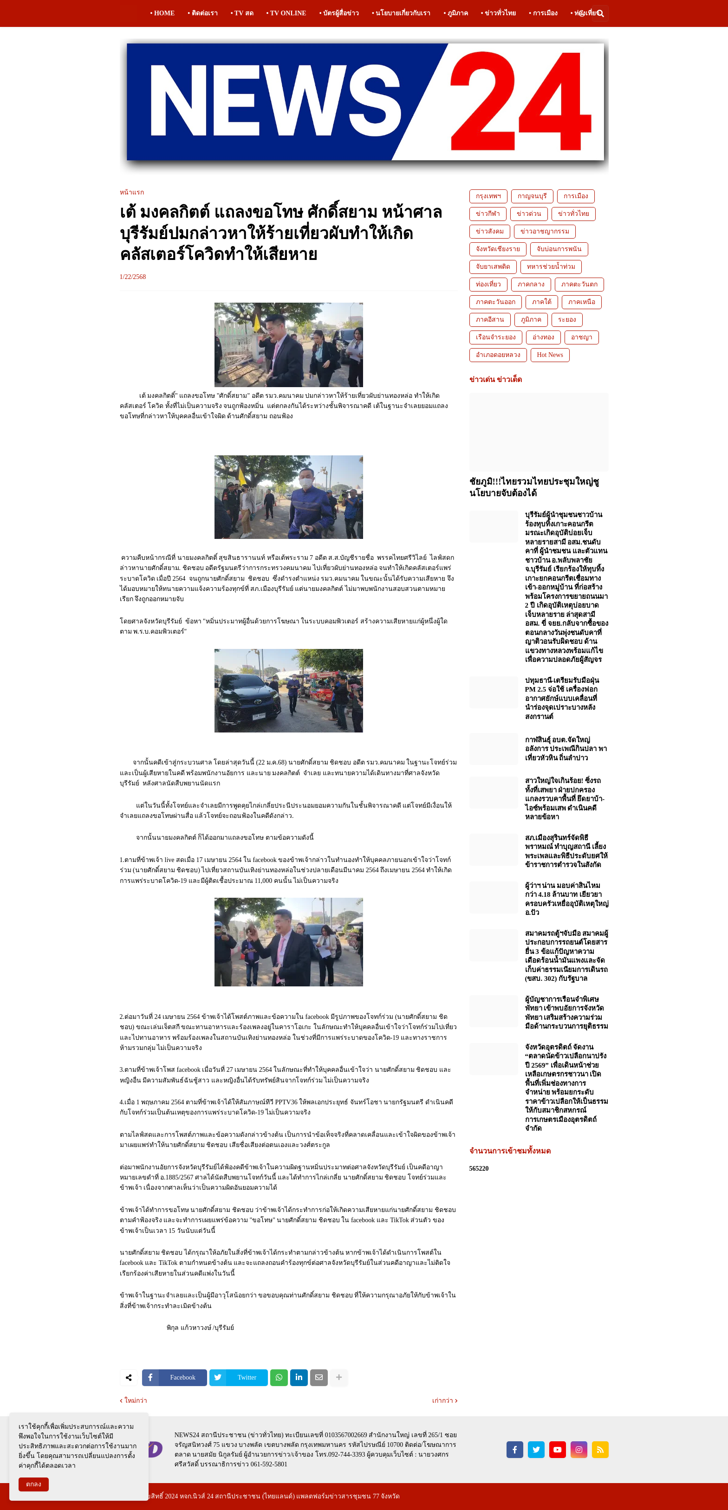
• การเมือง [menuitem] (543, 13)
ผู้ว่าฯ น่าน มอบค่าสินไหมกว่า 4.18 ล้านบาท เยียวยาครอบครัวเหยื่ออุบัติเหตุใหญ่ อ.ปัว (567, 899)
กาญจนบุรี (532, 196)
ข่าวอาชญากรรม (544, 231)
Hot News (550, 354)
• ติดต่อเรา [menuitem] (202, 13)
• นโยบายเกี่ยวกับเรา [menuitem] (401, 13)
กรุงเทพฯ (488, 196)
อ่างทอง (543, 337)
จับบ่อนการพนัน (559, 249)
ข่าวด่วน (529, 213)
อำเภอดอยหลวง (498, 354)
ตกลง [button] (33, 1484)
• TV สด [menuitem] (242, 13)
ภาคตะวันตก (579, 284)
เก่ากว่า (442, 1401)
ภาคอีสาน (490, 319)
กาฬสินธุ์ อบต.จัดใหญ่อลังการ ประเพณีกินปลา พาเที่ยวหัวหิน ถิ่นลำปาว (566, 749)
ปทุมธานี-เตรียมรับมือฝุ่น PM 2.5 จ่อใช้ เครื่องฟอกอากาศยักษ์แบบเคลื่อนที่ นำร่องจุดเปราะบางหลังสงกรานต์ (562, 698)
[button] (582, 13)
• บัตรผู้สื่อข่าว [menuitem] (339, 13)
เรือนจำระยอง (496, 337)
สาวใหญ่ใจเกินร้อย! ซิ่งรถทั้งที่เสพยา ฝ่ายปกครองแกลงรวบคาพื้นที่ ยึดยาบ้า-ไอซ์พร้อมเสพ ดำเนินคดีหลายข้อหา (565, 799)
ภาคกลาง (531, 284)
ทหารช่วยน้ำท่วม (551, 266)
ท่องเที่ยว (488, 284)
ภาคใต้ (542, 301)
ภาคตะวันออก (495, 301)
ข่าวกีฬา (488, 213)
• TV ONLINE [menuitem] (286, 13)
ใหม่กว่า (135, 1401)
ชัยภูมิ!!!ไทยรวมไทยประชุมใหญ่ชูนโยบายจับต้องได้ (534, 487)
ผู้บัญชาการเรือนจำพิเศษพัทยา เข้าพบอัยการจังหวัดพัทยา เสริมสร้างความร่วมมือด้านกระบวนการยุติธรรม (566, 1013)
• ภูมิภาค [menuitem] (455, 13)
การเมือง (576, 196)
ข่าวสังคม (490, 231)
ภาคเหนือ (581, 301)
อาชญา (581, 337)
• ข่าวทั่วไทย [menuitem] (498, 13)
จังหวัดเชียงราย (498, 249)
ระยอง (567, 319)
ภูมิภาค (531, 319)
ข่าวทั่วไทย (573, 213)
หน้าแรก (132, 192)
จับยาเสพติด (493, 266)
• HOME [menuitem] (162, 13)
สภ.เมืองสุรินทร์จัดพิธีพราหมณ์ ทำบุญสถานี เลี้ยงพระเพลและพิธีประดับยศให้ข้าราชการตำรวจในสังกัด (566, 851)
